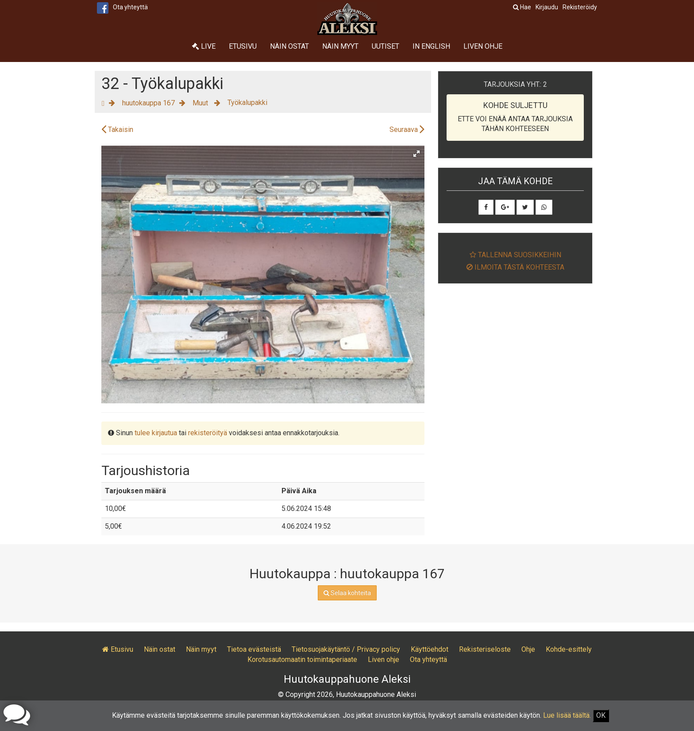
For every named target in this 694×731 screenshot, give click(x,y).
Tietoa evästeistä (254, 649)
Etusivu (243, 46)
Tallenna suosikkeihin (515, 255)
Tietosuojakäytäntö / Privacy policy (346, 649)
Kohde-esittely (569, 649)
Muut (201, 103)
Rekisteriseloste (485, 649)
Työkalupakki (247, 102)
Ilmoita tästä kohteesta (515, 267)
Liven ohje (482, 46)
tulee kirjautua (156, 433)
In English (431, 46)
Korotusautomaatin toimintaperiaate (302, 659)
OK (600, 715)
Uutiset (385, 46)
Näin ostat (289, 46)
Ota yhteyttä (130, 7)
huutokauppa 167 (148, 103)
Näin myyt (340, 46)
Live (204, 46)
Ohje (528, 649)
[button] (416, 154)
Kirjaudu (547, 7)
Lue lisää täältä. (567, 715)
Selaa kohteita (347, 592)
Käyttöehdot (429, 649)
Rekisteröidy (580, 7)
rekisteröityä (207, 433)
